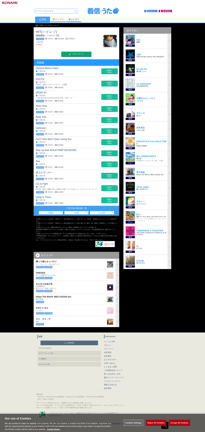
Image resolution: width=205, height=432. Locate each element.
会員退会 (107, 354)
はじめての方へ (110, 357)
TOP (36, 25)
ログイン (107, 343)
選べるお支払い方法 (112, 371)
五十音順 (102, 213)
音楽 (42, 19)
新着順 (50, 213)
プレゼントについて (112, 379)
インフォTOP (109, 339)
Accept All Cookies (179, 426)
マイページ (108, 346)
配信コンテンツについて (114, 375)
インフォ (58, 19)
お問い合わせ (109, 361)
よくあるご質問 (110, 364)
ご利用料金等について (113, 368)
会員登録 (107, 350)
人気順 (76, 213)
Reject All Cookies (156, 426)
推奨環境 (107, 386)
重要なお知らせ (110, 382)
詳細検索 (70, 340)
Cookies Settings (133, 426)
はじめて (73, 19)
